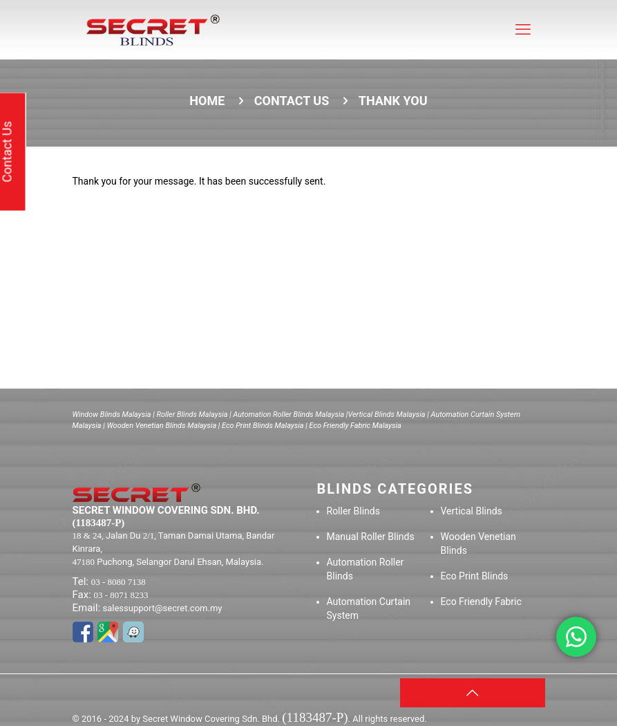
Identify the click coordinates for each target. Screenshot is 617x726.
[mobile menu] (523, 29)
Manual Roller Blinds (371, 536)
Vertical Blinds (471, 510)
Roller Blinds (353, 510)
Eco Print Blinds (475, 575)
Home (207, 100)
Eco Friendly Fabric (481, 601)
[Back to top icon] (472, 692)
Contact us (291, 100)
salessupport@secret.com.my (162, 608)
